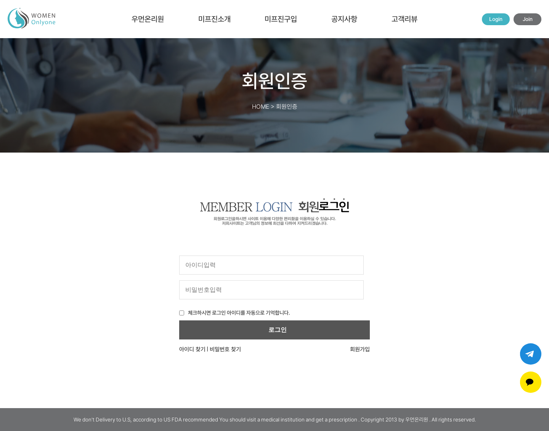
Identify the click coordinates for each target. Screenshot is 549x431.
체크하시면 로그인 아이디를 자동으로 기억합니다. (239, 313)
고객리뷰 (404, 19)
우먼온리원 (148, 19)
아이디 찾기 (192, 349)
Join (528, 19)
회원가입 (360, 349)
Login (495, 19)
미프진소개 (214, 19)
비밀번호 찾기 (225, 349)
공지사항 (344, 19)
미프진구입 (281, 19)
